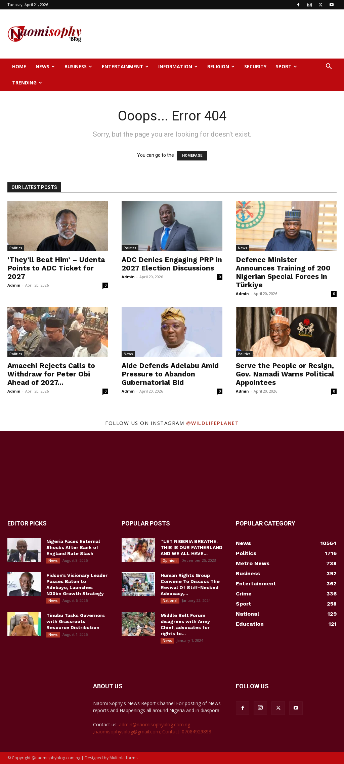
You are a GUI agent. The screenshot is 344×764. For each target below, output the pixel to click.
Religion (220, 66)
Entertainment (125, 66)
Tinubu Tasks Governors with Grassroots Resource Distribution (75, 621)
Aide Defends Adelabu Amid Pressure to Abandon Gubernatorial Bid (170, 374)
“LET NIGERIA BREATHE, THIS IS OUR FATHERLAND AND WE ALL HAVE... (191, 547)
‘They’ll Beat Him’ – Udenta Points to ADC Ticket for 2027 (56, 268)
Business (78, 66)
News (45, 66)
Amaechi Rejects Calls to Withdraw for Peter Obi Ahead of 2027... (51, 374)
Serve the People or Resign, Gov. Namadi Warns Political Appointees (285, 374)
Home (19, 66)
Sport (286, 66)
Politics (15, 248)
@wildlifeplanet (212, 423)
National (170, 600)
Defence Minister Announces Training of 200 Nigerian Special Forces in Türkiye (283, 272)
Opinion (170, 560)
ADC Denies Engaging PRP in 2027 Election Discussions (172, 263)
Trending (27, 82)
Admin (13, 285)
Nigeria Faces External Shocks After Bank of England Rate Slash (73, 547)
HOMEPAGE (192, 155)
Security (255, 66)
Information (178, 66)
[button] (328, 67)
